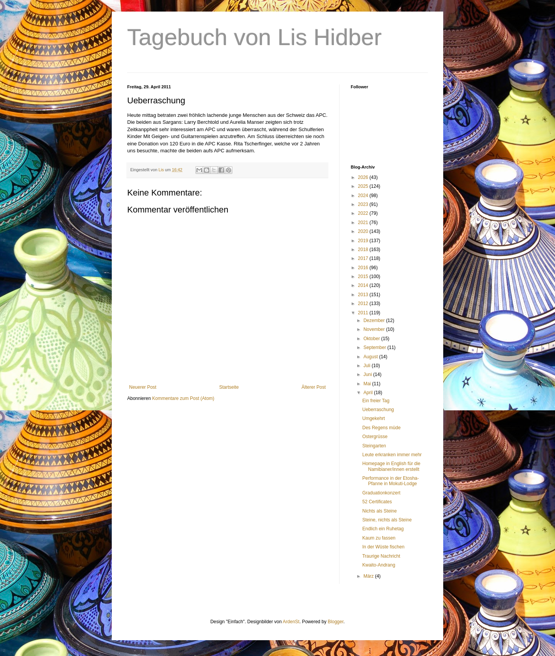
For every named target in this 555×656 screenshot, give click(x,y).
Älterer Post (313, 387)
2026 (364, 177)
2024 (364, 195)
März (369, 576)
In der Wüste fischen (383, 547)
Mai (367, 383)
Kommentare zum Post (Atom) (183, 398)
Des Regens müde (381, 427)
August (371, 356)
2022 (364, 213)
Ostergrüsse (374, 436)
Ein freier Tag (375, 400)
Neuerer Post (142, 387)
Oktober (372, 338)
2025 (364, 186)
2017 (364, 258)
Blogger (335, 621)
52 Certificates (377, 501)
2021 (364, 222)
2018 (364, 249)
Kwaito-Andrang (378, 565)
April (368, 392)
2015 (364, 276)
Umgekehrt (373, 418)
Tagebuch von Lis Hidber (254, 37)
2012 (364, 303)
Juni (368, 374)
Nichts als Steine (379, 511)
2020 (364, 231)
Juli (367, 365)
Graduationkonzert (381, 493)
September (375, 347)
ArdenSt (291, 621)
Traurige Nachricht (381, 556)
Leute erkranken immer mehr (392, 454)
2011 (364, 312)
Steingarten (374, 446)
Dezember (374, 320)
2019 (364, 240)
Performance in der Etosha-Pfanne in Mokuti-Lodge (390, 481)
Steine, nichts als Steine (387, 520)
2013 (364, 294)
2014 (364, 285)
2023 (364, 204)
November (374, 329)
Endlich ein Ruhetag (383, 528)
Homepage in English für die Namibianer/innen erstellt (391, 466)
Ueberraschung (378, 409)
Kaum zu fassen (378, 538)
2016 (364, 267)
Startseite (229, 387)
